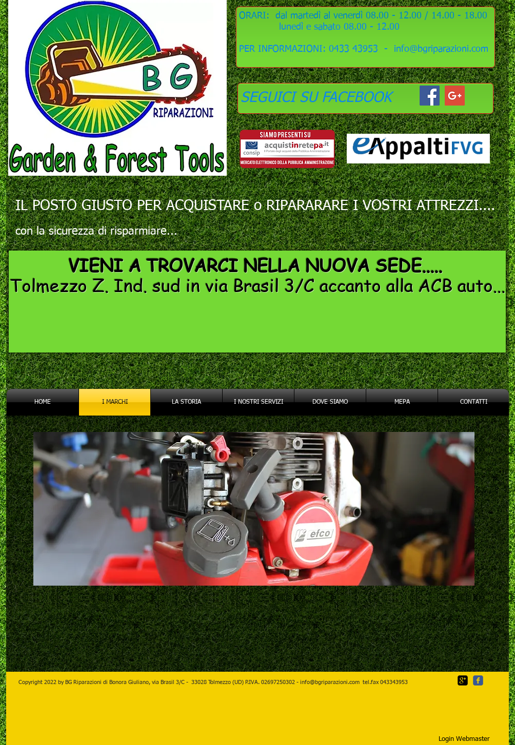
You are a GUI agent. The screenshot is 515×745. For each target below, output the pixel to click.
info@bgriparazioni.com (330, 682)
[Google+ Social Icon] (455, 96)
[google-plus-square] (463, 680)
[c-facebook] (478, 680)
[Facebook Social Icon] (430, 96)
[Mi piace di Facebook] (343, 718)
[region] (257, 303)
